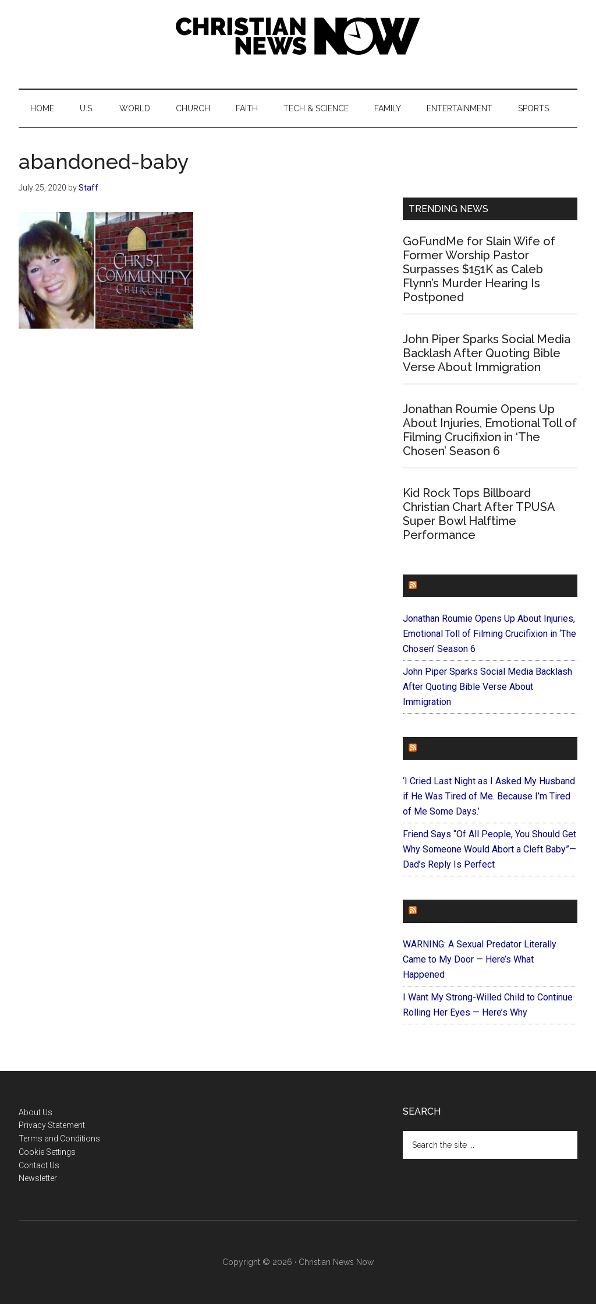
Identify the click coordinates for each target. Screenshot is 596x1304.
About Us (35, 1112)
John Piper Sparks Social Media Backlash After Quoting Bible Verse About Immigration (486, 353)
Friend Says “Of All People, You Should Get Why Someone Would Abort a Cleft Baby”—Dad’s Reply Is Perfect (489, 849)
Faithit (437, 748)
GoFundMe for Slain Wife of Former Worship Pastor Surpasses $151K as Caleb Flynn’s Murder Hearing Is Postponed (479, 269)
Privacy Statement (52, 1125)
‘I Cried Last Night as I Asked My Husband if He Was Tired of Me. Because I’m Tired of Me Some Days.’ (489, 796)
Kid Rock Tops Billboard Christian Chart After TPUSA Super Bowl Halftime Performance (479, 514)
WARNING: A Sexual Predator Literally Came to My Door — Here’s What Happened (479, 959)
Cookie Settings (47, 1152)
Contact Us (39, 1165)
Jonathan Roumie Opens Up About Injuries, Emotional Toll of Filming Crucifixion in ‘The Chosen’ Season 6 (490, 430)
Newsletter (38, 1178)
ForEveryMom (455, 911)
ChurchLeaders (460, 585)
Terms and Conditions (59, 1138)
